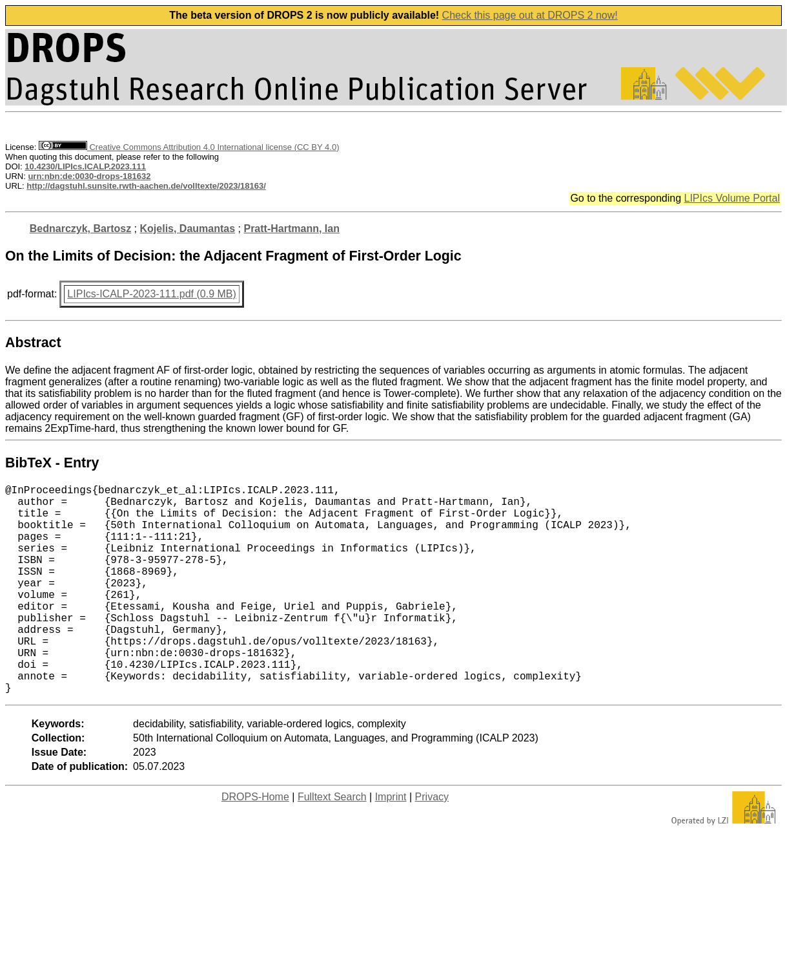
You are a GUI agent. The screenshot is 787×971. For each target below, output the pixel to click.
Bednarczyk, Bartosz (80, 228)
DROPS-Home (255, 843)
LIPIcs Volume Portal (732, 198)
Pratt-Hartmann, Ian (291, 228)
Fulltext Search (332, 843)
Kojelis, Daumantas (188, 228)
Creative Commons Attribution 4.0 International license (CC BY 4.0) (189, 147)
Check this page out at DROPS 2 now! (530, 15)
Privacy (432, 843)
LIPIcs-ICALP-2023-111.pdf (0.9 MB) (151, 293)
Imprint (391, 843)
